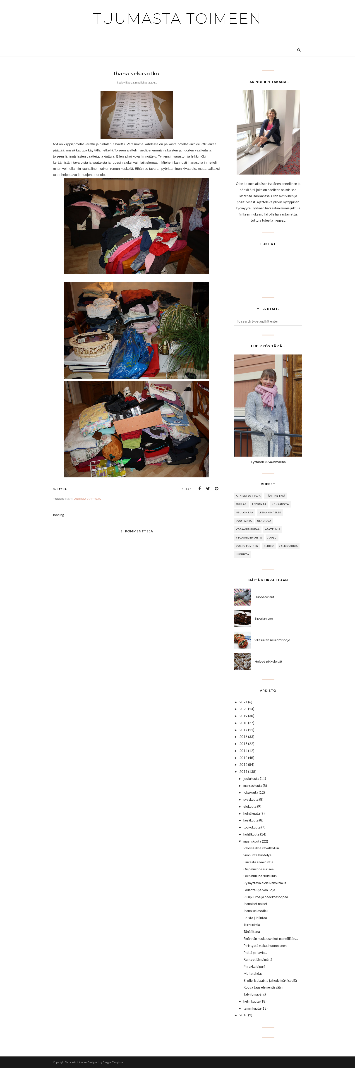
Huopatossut (264, 597)
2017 (243, 730)
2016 (243, 737)
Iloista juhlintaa (255, 918)
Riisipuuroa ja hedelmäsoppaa (265, 897)
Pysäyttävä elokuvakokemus (264, 883)
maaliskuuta (252, 841)
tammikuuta (252, 1008)
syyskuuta (251, 799)
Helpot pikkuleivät (268, 661)
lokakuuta (250, 792)
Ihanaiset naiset (255, 904)
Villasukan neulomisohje (272, 640)
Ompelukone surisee (258, 869)
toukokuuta (252, 827)
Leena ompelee (270, 512)
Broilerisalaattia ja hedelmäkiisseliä (270, 980)
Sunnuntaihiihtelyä (257, 855)
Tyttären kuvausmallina (268, 462)
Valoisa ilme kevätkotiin (261, 848)
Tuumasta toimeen (177, 18)
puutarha (244, 521)
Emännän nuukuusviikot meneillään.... (270, 938)
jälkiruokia (288, 546)
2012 (243, 764)
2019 (243, 716)
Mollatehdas (252, 973)
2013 (243, 758)
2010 (243, 1015)
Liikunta (242, 554)
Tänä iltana (251, 931)
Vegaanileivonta (249, 537)
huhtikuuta (251, 834)
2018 (243, 723)
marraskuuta (252, 785)
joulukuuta (251, 778)
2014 (243, 751)
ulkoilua (264, 521)
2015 (243, 744)
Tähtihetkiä (275, 495)
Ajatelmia (272, 529)
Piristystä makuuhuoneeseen (265, 945)
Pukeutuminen (247, 546)
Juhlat (241, 504)
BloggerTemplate (113, 1062)
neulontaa (244, 512)
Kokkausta (280, 504)
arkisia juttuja (87, 498)
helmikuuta (251, 1001)
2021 (243, 702)
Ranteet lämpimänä (257, 959)
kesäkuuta (251, 820)
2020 (243, 709)
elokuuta (250, 806)
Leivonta (259, 504)
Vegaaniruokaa (248, 529)
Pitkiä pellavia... (255, 953)
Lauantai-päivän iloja (259, 890)
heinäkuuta (251, 813)
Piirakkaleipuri (254, 966)
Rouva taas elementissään (263, 987)
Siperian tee (263, 618)
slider (269, 546)
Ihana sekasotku (255, 911)
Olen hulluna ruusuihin (260, 876)
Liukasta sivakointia (258, 862)
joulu (272, 537)
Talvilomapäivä (254, 994)
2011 (243, 771)
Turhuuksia (251, 925)
